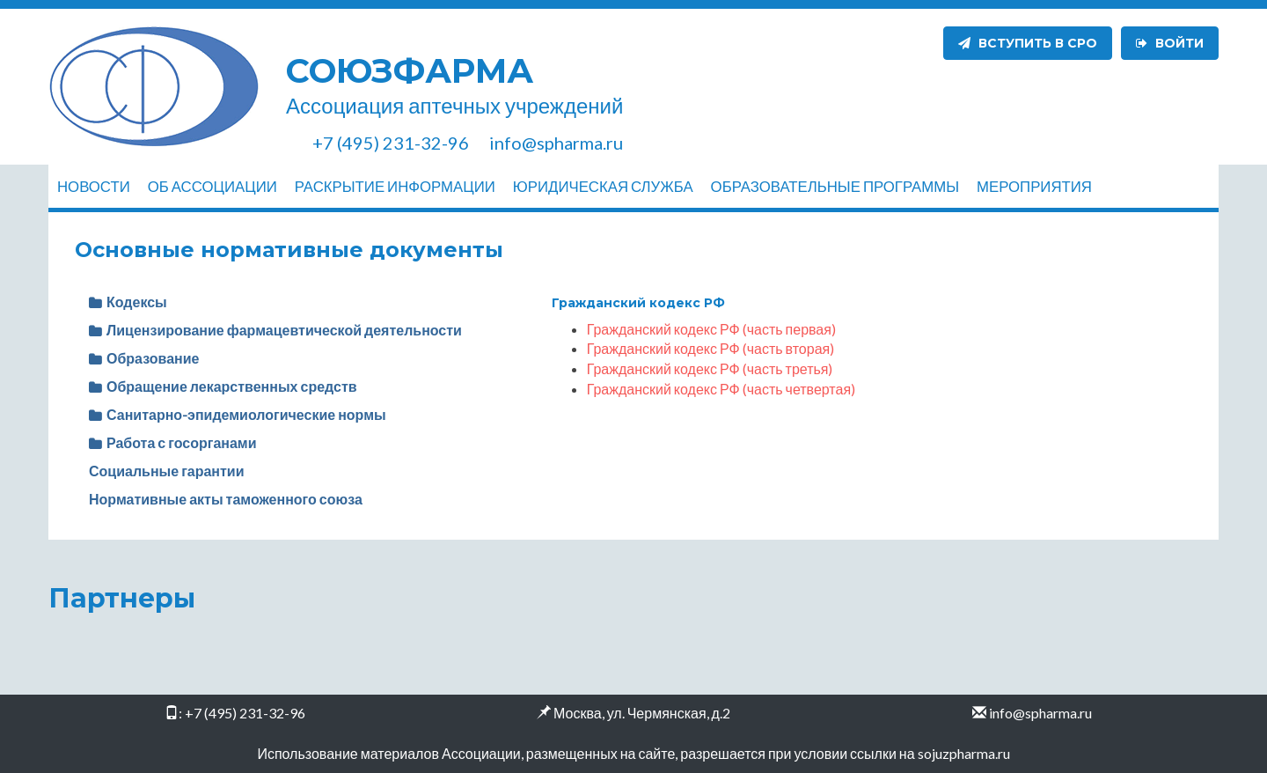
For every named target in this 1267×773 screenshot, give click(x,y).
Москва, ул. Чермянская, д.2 (641, 712)
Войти (1170, 43)
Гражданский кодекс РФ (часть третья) (710, 368)
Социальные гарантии (167, 470)
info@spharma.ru (1040, 712)
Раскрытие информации (395, 186)
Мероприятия (1034, 186)
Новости (93, 186)
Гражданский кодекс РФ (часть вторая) (711, 348)
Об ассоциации (212, 186)
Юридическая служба (603, 186)
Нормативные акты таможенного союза (226, 498)
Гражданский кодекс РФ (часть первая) (711, 328)
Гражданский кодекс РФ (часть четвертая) (721, 388)
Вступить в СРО (1027, 43)
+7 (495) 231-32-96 (245, 712)
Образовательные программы (835, 186)
